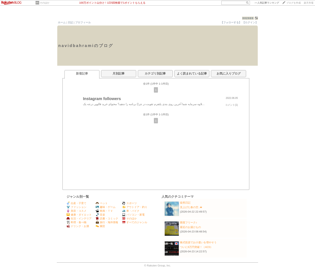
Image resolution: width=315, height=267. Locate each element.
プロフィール (83, 22)
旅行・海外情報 (107, 222)
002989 (248, 18)
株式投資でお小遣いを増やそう (198, 242)
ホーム (62, 22)
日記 (70, 22)
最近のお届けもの (190, 227)
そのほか (44, 2)
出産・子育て (76, 203)
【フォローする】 (231, 22)
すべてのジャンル (134, 222)
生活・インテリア (79, 218)
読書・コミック (107, 218)
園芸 (100, 226)
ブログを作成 (293, 2)
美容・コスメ (76, 210)
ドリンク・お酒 (77, 226)
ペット (102, 203)
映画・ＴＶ (104, 210)
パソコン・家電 (133, 214)
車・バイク (130, 210)
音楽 (100, 214)
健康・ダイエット (79, 214)
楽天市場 (308, 2)
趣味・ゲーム (106, 207)
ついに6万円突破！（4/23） (196, 247)
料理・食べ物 (76, 222)
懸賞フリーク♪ (188, 222)
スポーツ (129, 203)
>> (267, 2)
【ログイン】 (250, 22)
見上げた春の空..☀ (191, 207)
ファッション (76, 207)
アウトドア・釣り (134, 207)
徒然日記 (185, 202)
